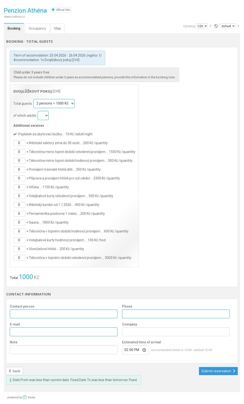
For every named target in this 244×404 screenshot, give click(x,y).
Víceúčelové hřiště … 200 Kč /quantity (56, 249)
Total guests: (23, 103)
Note (13, 342)
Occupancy (37, 28)
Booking (14, 28)
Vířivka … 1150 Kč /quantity (49, 187)
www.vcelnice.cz (14, 16)
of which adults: (25, 115)
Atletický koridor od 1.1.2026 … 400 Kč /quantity (64, 205)
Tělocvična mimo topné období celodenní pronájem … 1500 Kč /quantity (82, 152)
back (14, 371)
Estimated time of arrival (141, 342)
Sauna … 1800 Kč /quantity (49, 222)
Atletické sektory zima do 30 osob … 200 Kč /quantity (68, 143)
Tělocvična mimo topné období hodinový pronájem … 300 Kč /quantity (80, 161)
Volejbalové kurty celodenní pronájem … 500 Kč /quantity (71, 196)
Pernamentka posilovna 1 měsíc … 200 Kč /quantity (67, 213)
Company (129, 324)
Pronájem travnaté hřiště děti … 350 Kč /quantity (65, 169)
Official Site (61, 9)
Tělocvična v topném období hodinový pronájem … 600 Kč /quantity (78, 231)
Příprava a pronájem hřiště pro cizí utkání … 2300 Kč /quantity (74, 178)
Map (57, 28)
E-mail (15, 324)
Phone (127, 306)
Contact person (22, 306)
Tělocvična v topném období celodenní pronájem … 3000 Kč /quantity (80, 258)
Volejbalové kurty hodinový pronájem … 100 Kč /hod (67, 240)
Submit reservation (218, 371)
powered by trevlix (21, 397)
